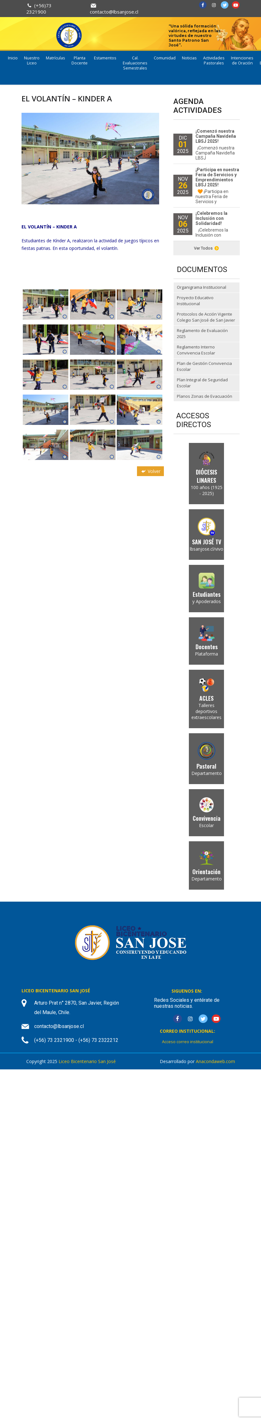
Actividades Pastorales (214, 60)
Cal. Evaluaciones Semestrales (135, 63)
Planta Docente (79, 60)
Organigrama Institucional (201, 287)
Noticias (189, 58)
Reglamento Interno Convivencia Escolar (196, 350)
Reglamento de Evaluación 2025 (202, 334)
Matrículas (55, 58)
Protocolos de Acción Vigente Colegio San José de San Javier (206, 317)
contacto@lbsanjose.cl (114, 12)
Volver (150, 471)
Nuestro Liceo (32, 60)
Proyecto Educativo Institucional (195, 301)
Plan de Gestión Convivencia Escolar (204, 366)
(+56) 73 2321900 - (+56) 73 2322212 (76, 1040)
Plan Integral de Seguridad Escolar (202, 383)
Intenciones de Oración (242, 60)
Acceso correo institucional (187, 1041)
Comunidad (165, 58)
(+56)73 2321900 (39, 8)
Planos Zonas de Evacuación (204, 396)
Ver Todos (206, 248)
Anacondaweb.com (215, 1061)
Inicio (13, 58)
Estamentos (105, 58)
